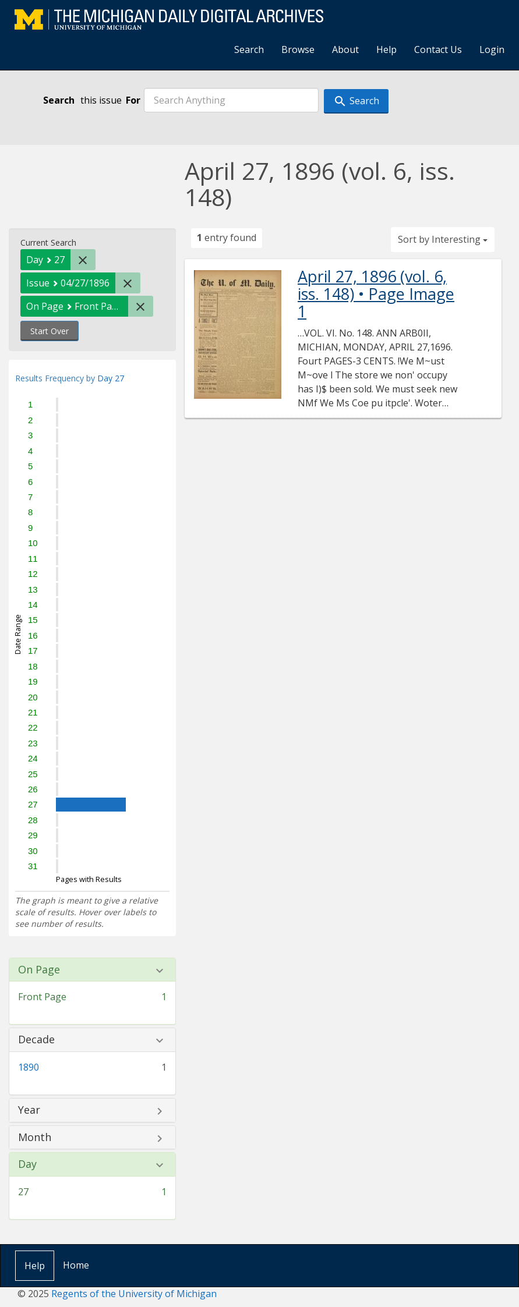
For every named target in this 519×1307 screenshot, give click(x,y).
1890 (28, 1067)
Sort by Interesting (443, 239)
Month (34, 1137)
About (345, 49)
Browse (298, 49)
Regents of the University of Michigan (134, 1293)
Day (27, 1164)
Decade (36, 1040)
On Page (39, 970)
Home (76, 1265)
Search (249, 49)
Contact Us (438, 49)
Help (386, 49)
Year (29, 1110)
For (133, 100)
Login (491, 49)
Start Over (49, 331)
